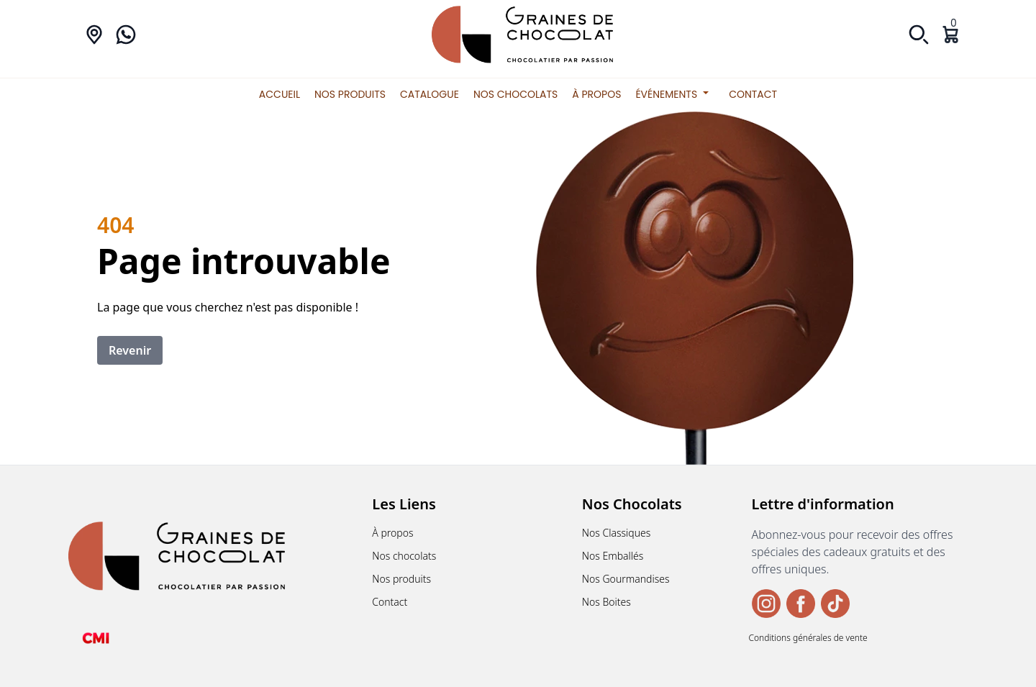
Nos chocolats (515, 94)
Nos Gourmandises (626, 579)
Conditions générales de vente (808, 638)
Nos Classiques (616, 533)
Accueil (279, 94)
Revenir (130, 350)
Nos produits (350, 94)
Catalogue (429, 94)
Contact (753, 94)
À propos (596, 94)
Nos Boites (606, 602)
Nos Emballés (613, 556)
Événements (674, 94)
